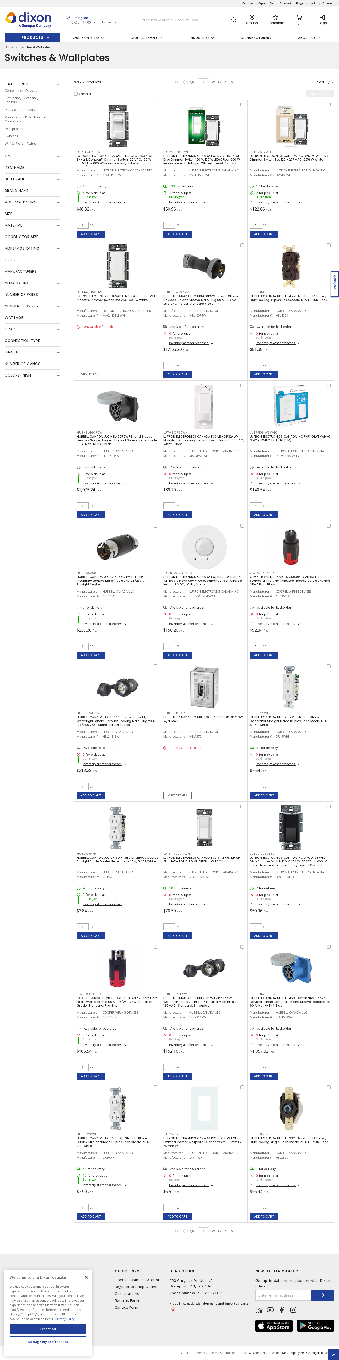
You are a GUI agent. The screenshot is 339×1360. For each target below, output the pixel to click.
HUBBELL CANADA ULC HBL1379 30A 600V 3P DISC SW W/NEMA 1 (203, 719)
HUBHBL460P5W (176, 292)
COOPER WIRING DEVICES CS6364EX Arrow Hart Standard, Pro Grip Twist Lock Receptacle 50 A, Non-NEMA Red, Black (291, 580)
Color (11, 259)
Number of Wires (21, 306)
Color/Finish (18, 375)
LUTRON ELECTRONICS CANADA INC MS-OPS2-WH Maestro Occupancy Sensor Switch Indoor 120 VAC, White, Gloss (203, 440)
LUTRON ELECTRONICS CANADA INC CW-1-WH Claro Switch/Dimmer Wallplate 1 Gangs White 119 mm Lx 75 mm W (202, 1142)
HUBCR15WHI (87, 854)
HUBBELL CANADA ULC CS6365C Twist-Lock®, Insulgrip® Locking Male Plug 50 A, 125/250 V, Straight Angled (111, 580)
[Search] (188, 20)
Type (9, 156)
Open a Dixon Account (274, 3)
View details (91, 374)
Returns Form (127, 1300)
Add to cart (91, 234)
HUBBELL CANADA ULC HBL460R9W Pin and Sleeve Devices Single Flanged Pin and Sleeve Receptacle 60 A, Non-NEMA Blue (290, 1001)
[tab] (32, 84)
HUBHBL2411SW (89, 713)
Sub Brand (15, 179)
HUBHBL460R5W (89, 432)
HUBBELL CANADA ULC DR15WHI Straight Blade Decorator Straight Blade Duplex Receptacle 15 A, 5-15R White (288, 721)
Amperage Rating (22, 248)
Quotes (248, 3)
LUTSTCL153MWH (176, 854)
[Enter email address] (283, 1295)
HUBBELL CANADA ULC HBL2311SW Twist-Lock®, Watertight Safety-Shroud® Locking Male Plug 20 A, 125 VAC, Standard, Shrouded (202, 1001)
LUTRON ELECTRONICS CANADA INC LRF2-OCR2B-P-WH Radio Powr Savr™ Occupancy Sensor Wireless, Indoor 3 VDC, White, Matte (203, 580)
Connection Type (22, 340)
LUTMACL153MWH (90, 292)
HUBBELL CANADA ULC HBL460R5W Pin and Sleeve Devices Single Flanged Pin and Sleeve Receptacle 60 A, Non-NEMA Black (117, 440)
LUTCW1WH (172, 1134)
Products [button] (32, 37)
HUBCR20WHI (87, 1134)
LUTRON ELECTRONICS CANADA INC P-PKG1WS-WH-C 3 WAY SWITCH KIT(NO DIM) (290, 438)
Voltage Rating (21, 202)
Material (13, 225)
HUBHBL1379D (174, 713)
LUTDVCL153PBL (262, 854)
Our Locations (127, 1293)
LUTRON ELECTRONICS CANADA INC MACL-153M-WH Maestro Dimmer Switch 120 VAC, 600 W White (116, 298)
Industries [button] (200, 37)
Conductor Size (21, 236)
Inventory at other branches (102, 202)
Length (12, 352)
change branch (111, 22)
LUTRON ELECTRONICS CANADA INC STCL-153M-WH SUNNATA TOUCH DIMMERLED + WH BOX (202, 859)
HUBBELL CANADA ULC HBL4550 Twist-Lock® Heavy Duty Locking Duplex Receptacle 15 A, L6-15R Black (288, 298)
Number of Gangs (22, 363)
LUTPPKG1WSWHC (264, 432)
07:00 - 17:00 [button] (81, 22)
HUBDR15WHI (260, 713)
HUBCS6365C (88, 573)
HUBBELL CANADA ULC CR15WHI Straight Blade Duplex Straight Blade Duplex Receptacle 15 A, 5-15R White (117, 859)
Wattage (14, 317)
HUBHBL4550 (260, 292)
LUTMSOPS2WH (175, 432)
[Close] (86, 1277)
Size (8, 213)
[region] (48, 1313)
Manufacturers (256, 37)
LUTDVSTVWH (260, 152)
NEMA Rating (17, 282)
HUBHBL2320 (260, 1134)
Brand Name (17, 190)
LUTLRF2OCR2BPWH (178, 573)
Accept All (48, 1329)
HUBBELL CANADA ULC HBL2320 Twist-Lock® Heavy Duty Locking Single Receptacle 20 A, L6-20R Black (289, 1140)
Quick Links (127, 1271)
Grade (11, 329)
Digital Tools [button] (144, 37)
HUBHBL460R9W (263, 994)
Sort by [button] (323, 82)
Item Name (14, 167)
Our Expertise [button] (86, 37)
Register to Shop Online (314, 3)
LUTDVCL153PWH (176, 152)
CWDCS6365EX (89, 994)
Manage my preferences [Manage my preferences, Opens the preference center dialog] (48, 1342)
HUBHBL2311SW (175, 994)
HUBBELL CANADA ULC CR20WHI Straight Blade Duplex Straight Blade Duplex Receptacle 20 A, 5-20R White (115, 1142)
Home (9, 47)
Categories (16, 83)
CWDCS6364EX (262, 573)
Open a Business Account (137, 1280)
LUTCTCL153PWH (90, 152)
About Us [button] (307, 37)
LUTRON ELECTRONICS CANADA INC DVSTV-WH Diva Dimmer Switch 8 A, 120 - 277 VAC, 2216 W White (289, 158)
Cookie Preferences (194, 1353)
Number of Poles (21, 294)
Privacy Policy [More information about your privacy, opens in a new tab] (65, 1319)
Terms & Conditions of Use (228, 1353)
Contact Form (126, 1307)
